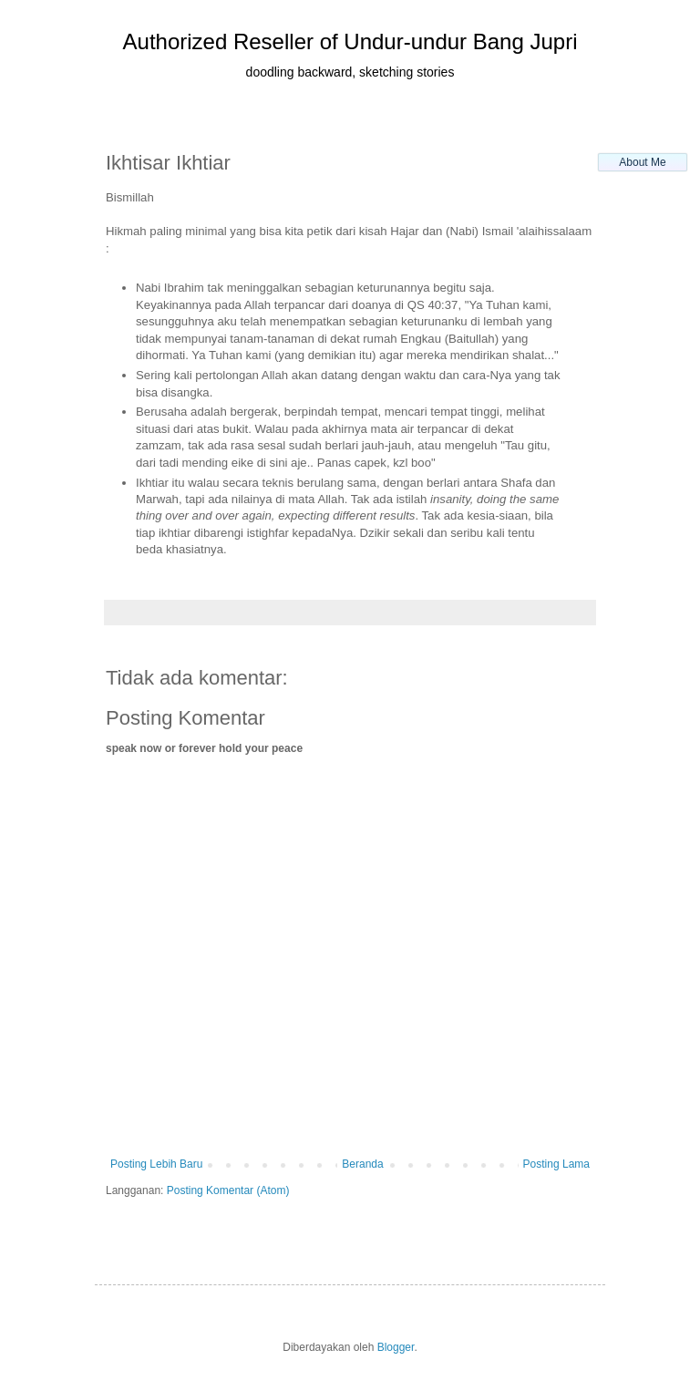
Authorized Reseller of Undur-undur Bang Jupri (350, 41)
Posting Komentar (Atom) (228, 1190)
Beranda (362, 1164)
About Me (642, 162)
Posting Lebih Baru (156, 1164)
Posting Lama (556, 1164)
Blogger (396, 1347)
